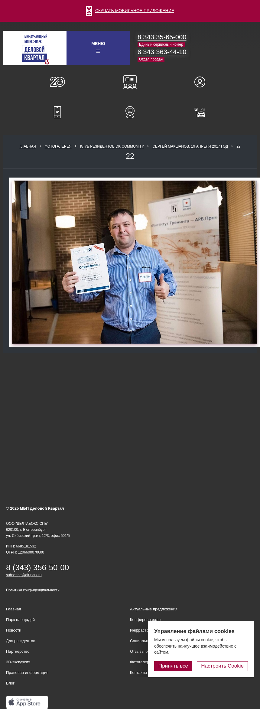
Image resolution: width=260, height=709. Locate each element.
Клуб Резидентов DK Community (112, 146)
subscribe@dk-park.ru (24, 575)
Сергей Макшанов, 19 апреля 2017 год (190, 146)
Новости (13, 630)
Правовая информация (27, 672)
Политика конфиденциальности (33, 590)
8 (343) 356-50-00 (37, 567)
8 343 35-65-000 (162, 37)
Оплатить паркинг (202, 112)
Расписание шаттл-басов (130, 112)
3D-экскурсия (18, 662)
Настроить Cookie (222, 666)
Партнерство (18, 651)
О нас (57, 82)
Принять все (173, 666)
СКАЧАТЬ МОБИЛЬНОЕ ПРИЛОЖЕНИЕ (130, 10)
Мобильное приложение (57, 112)
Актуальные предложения (153, 609)
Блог (10, 683)
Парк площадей (20, 619)
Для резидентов (202, 82)
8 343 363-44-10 (162, 52)
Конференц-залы (130, 82)
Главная (27, 146)
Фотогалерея (58, 146)
